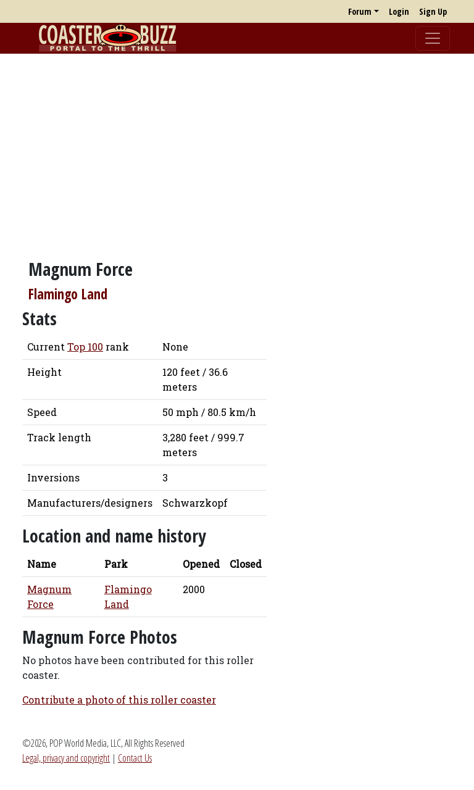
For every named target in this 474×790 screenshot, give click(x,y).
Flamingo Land (67, 294)
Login (399, 11)
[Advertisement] (237, 150)
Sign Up (433, 11)
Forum (360, 11)
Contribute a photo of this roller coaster (119, 699)
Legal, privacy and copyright (66, 758)
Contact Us (135, 758)
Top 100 (85, 346)
